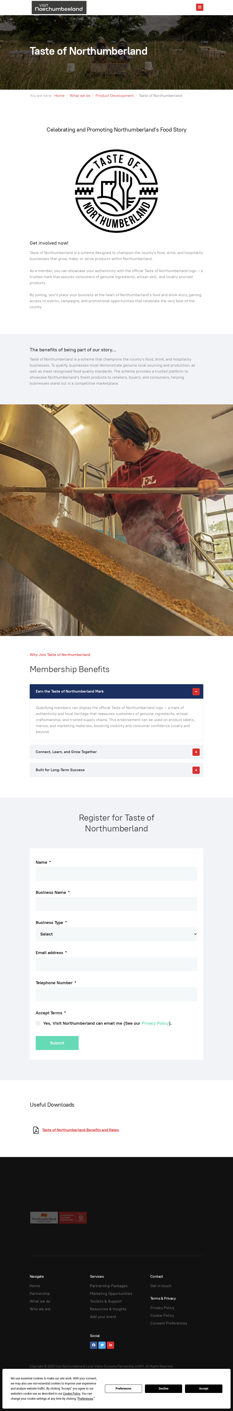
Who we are (40, 1308)
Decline (163, 1388)
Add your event (103, 1316)
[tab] (116, 691)
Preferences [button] (85, 1398)
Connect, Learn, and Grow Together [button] (119, 752)
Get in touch (160, 1285)
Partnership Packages (109, 1285)
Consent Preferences (168, 1323)
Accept (203, 1388)
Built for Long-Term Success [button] (119, 770)
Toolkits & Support (106, 1301)
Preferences (123, 1388)
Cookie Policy (162, 1315)
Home (59, 95)
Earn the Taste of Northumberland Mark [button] (119, 691)
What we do (80, 95)
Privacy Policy (155, 1023)
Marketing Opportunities (111, 1293)
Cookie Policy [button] (71, 1393)
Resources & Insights (108, 1308)
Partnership (40, 1293)
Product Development (115, 95)
